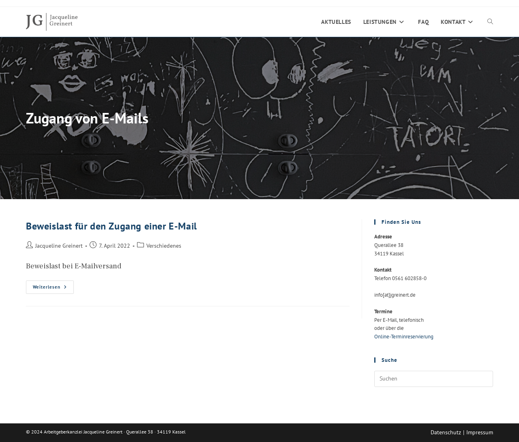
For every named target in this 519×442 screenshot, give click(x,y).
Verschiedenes (163, 245)
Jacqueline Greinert (59, 245)
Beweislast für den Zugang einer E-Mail (111, 226)
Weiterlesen (53, 289)
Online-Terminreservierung (403, 336)
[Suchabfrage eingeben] (433, 379)
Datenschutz (446, 432)
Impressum (479, 432)
